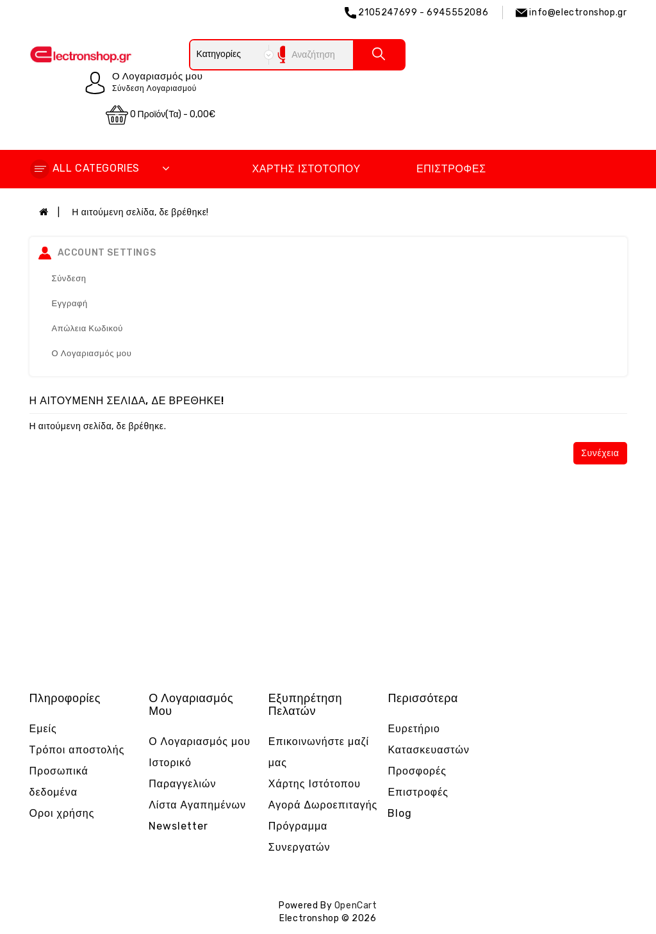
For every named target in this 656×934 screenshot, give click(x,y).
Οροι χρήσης (62, 813)
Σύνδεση (69, 278)
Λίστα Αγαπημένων (197, 805)
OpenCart (355, 905)
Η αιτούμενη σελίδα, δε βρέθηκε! (140, 212)
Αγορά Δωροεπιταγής (323, 805)
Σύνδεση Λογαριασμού (154, 88)
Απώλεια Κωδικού (88, 328)
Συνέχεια (600, 453)
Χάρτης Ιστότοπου (306, 169)
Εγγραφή (70, 303)
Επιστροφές (451, 169)
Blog (400, 813)
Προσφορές (417, 771)
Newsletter (178, 826)
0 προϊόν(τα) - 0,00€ (161, 115)
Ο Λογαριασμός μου (92, 353)
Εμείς (43, 729)
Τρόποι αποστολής (77, 750)
